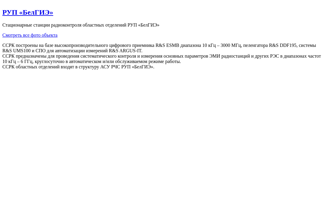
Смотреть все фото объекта (30, 35)
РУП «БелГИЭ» (27, 12)
